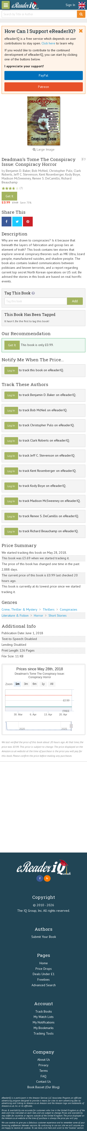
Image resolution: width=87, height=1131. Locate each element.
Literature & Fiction (15, 615)
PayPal (43, 75)
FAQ (43, 1076)
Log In (11, 370)
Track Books (43, 1011)
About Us (43, 1059)
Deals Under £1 (44, 974)
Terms (43, 1071)
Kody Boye (72, 174)
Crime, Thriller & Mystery (19, 609)
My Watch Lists (44, 1017)
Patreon (43, 87)
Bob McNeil (40, 171)
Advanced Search (44, 985)
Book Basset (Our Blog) (43, 1087)
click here (47, 1127)
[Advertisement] (43, 807)
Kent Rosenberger (51, 174)
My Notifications (44, 1022)
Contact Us (43, 1081)
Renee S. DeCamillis (46, 178)
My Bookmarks (44, 1028)
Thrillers (49, 609)
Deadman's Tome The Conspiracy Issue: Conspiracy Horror (39, 161)
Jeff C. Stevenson (26, 174)
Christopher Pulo (60, 171)
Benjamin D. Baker (18, 171)
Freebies (43, 979)
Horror (38, 615)
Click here (48, 43)
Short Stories (57, 615)
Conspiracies (68, 609)
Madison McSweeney (16, 178)
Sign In (70, 5)
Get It (9, 196)
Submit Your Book (43, 937)
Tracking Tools (43, 1033)
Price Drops (43, 969)
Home (43, 963)
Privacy (43, 1065)
